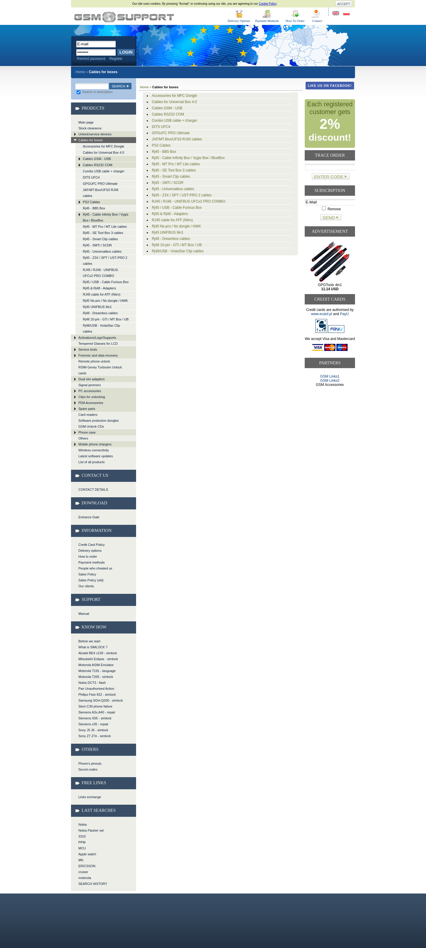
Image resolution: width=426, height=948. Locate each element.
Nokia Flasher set (91, 830)
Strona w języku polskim (346, 13)
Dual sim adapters (91, 379)
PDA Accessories (90, 403)
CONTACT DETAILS (93, 489)
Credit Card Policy (91, 544)
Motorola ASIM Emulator (96, 665)
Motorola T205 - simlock (95, 676)
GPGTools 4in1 (330, 287)
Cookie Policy (268, 3)
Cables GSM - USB (97, 159)
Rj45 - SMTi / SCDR (97, 245)
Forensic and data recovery (98, 355)
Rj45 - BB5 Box (94, 208)
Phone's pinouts (89, 763)
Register (115, 59)
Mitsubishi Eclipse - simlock (98, 659)
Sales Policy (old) (91, 580)
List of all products (91, 462)
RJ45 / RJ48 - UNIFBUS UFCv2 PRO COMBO (100, 272)
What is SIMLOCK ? (92, 647)
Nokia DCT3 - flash (92, 682)
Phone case (87, 432)
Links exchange (89, 797)
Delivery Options (238, 21)
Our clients (86, 586)
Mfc (81, 860)
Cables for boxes (124, 17)
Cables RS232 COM (97, 165)
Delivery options (89, 550)
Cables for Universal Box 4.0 (103, 152)
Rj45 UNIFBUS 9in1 (97, 307)
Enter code (328, 176)
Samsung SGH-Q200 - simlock (100, 700)
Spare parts (86, 408)
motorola (84, 878)
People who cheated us (95, 568)
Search (118, 86)
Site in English (336, 13)
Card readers (87, 414)
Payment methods (91, 562)
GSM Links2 (329, 380)
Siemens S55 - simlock (95, 718)
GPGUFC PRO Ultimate (100, 183)
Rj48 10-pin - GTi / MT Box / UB (106, 319)
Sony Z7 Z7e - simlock (94, 736)
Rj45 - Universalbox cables (102, 251)
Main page (85, 122)
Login (126, 52)
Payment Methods (267, 21)
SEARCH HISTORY (92, 884)
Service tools (87, 349)
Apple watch (87, 854)
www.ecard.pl (321, 314)
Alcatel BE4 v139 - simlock (97, 653)
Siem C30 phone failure (95, 706)
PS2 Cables (91, 202)
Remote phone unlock (94, 361)
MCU (82, 848)
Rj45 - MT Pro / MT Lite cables (105, 226)
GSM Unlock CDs (91, 426)
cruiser (83, 872)
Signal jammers (89, 385)
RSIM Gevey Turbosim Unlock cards (100, 370)
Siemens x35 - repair (93, 724)
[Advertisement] (330, 409)
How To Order (295, 21)
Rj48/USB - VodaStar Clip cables (101, 328)
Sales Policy (87, 574)
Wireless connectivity (93, 450)
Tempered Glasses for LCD (98, 343)
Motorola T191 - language (97, 671)
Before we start (89, 641)
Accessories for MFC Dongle (103, 146)
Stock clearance (89, 128)
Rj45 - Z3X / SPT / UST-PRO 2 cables (105, 260)
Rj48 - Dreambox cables (100, 313)
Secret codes (87, 769)
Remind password (91, 59)
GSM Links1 (329, 376)
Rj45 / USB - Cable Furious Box (106, 282)
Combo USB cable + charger (103, 171)
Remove (331, 209)
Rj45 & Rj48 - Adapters (99, 288)
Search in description (95, 92)
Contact (317, 21)
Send (328, 217)
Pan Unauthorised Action (96, 688)
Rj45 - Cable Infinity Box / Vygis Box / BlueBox (105, 217)
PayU (344, 314)
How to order (87, 556)
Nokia (82, 824)
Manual (83, 613)
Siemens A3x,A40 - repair (96, 712)
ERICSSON (86, 866)
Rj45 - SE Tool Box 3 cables (103, 233)
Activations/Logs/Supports (97, 337)
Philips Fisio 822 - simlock (97, 694)
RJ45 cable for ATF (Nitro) (101, 294)
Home (80, 72)
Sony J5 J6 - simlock (93, 730)
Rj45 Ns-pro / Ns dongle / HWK (105, 300)
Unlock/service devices (95, 134)
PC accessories (89, 391)
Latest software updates (95, 456)
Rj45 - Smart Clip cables (100, 239)
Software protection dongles (98, 420)
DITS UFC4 (91, 177)
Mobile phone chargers (95, 444)
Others (83, 438)
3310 (81, 836)
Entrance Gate (88, 517)
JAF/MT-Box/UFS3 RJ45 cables (100, 193)
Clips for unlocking (91, 397)
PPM (81, 842)
